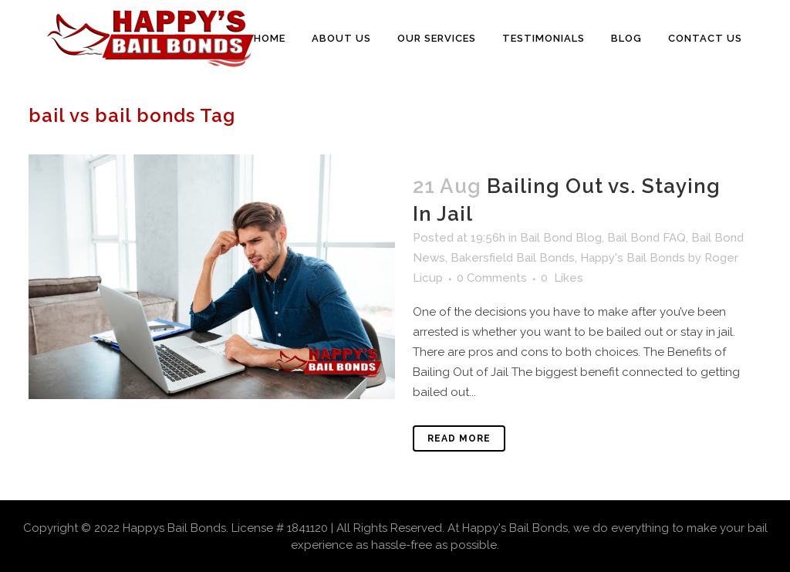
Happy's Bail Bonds (632, 258)
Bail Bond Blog (561, 238)
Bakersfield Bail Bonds (513, 258)
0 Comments (492, 278)
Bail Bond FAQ (646, 238)
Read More (459, 438)
